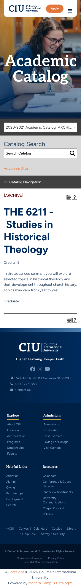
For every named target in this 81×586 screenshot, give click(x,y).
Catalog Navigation (25, 182)
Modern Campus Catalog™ (50, 583)
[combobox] (40, 127)
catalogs (17, 572)
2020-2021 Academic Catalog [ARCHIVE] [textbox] (40, 127)
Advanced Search (18, 168)
